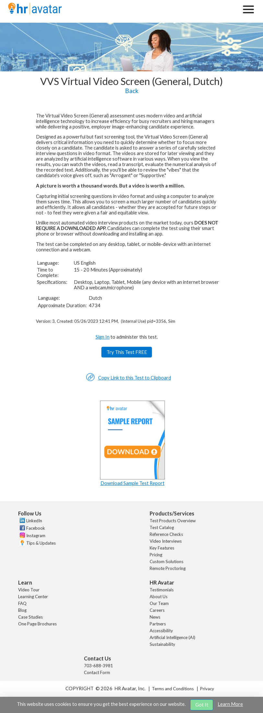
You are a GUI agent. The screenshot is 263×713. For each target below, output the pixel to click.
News (155, 617)
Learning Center (33, 596)
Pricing (156, 554)
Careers (157, 610)
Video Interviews (166, 541)
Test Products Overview (173, 520)
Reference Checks (166, 534)
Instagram (35, 535)
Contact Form (97, 672)
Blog (22, 610)
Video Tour (29, 589)
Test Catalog (162, 527)
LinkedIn (34, 520)
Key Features (162, 547)
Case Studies (30, 617)
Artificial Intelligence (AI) (172, 637)
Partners (158, 623)
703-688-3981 (98, 665)
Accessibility (161, 630)
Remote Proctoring (168, 568)
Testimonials (162, 589)
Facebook (35, 528)
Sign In (102, 337)
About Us (158, 596)
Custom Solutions (166, 561)
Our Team (159, 603)
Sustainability (162, 644)
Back (131, 90)
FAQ (22, 603)
